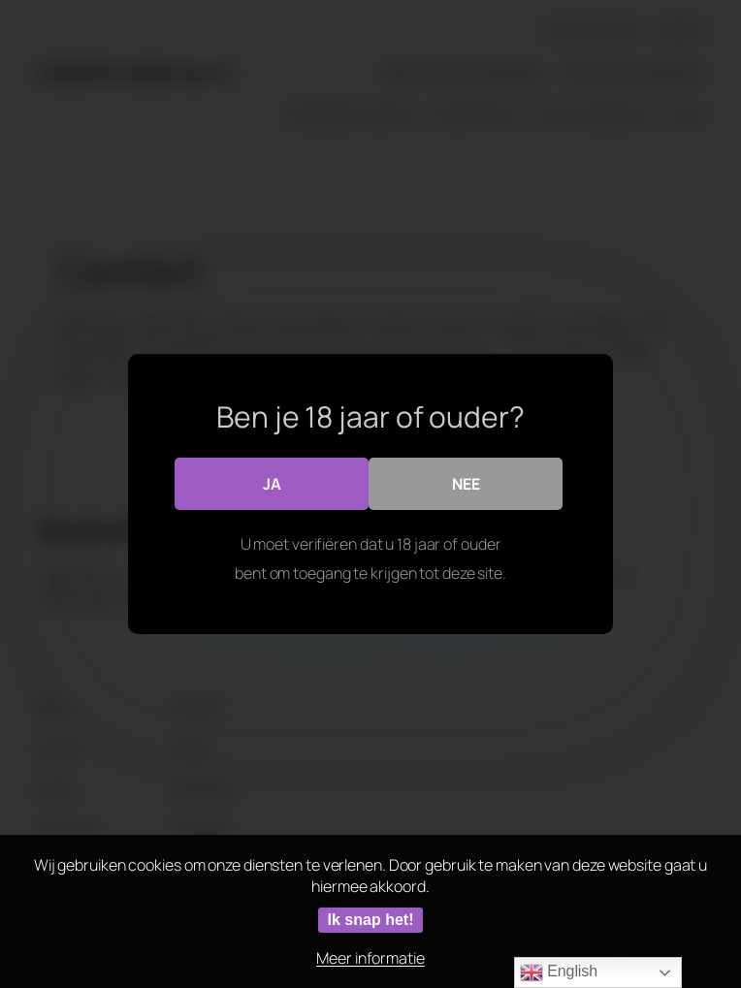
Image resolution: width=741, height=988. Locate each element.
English (558, 972)
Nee (466, 483)
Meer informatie (370, 958)
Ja (272, 483)
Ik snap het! (371, 919)
